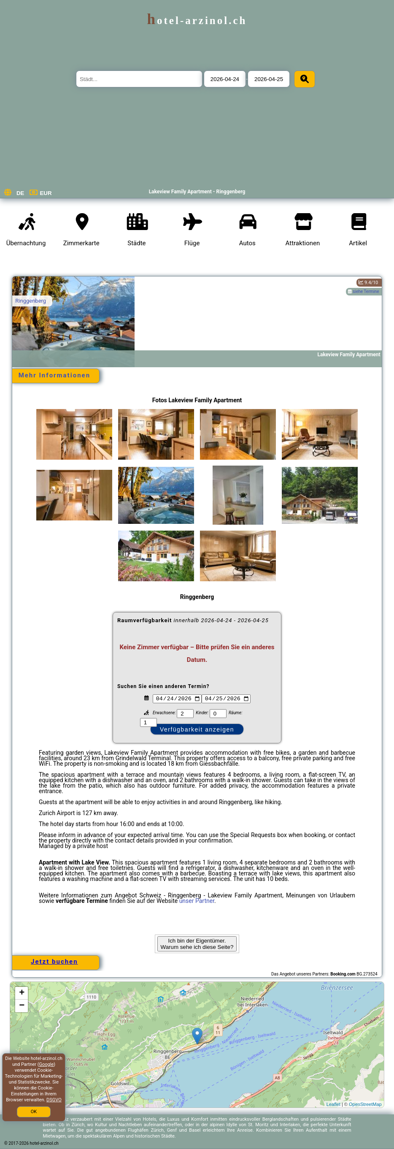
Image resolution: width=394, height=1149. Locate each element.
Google (46, 1064)
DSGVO (54, 1100)
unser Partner (196, 900)
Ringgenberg (30, 301)
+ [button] (21, 993)
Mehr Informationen (54, 375)
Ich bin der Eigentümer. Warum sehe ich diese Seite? (197, 944)
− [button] (21, 1006)
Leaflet (333, 1104)
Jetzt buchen (54, 961)
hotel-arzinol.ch (197, 20)
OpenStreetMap (365, 1104)
